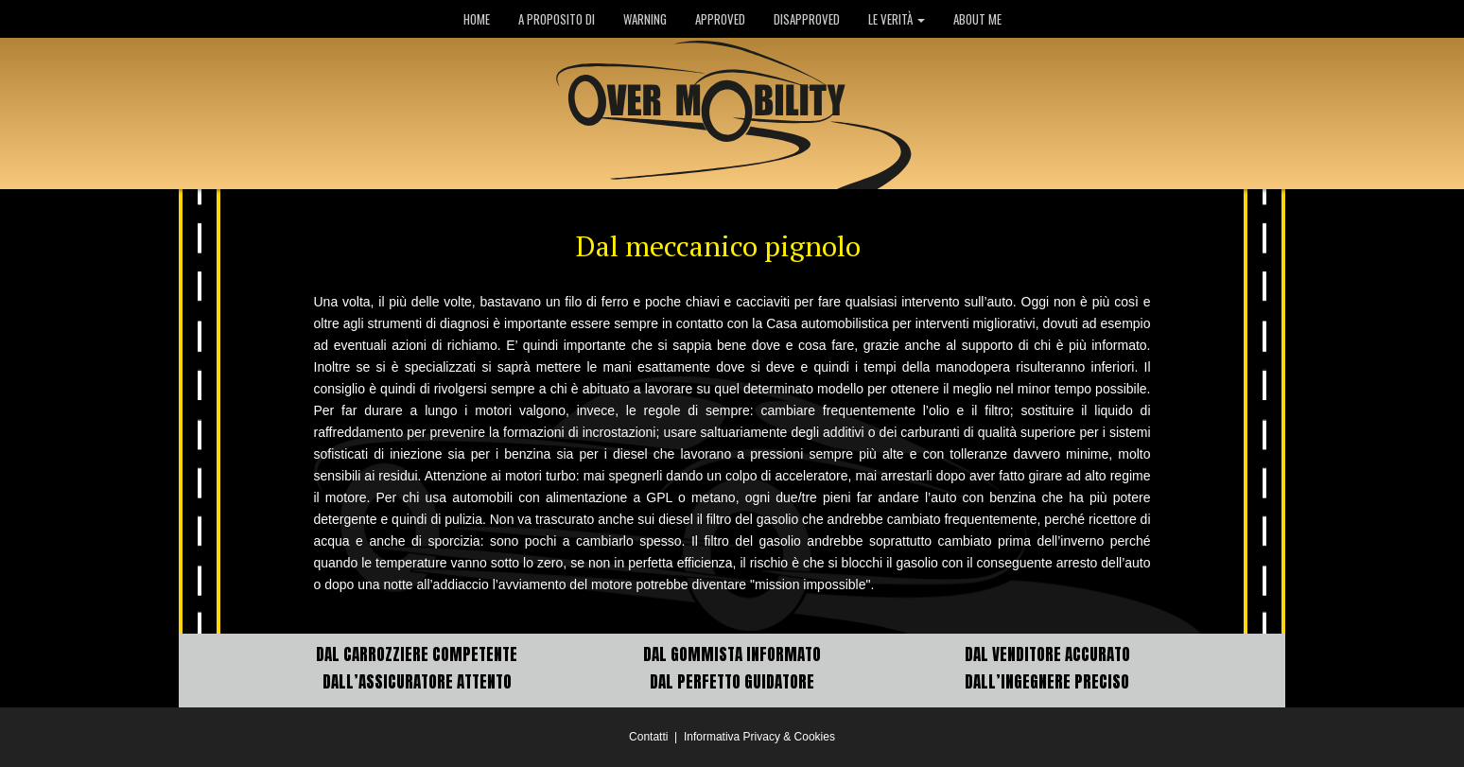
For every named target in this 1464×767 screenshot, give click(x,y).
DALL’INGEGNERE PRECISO (1047, 682)
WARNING (645, 18)
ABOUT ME (977, 18)
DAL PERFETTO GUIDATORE (732, 682)
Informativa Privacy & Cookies (759, 736)
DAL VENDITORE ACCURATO (1047, 654)
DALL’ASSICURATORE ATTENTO (417, 682)
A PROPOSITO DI (556, 18)
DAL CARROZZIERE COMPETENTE (416, 654)
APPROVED (720, 18)
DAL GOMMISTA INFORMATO (732, 654)
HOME (476, 18)
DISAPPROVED (807, 18)
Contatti (648, 736)
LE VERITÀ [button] (896, 18)
